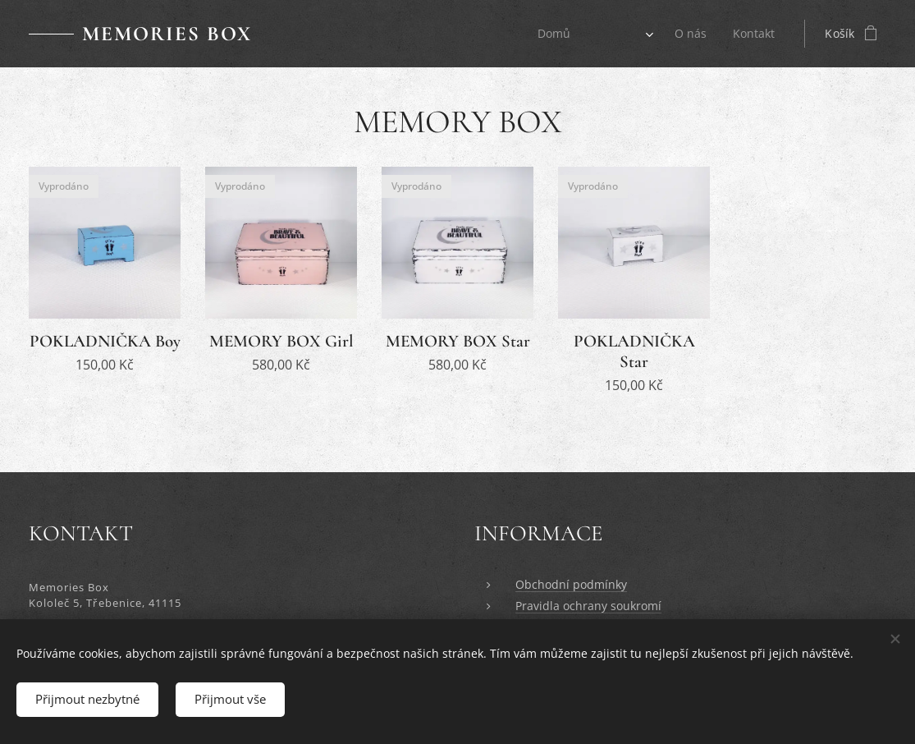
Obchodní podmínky (571, 584)
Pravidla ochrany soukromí (588, 606)
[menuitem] (553, 33)
